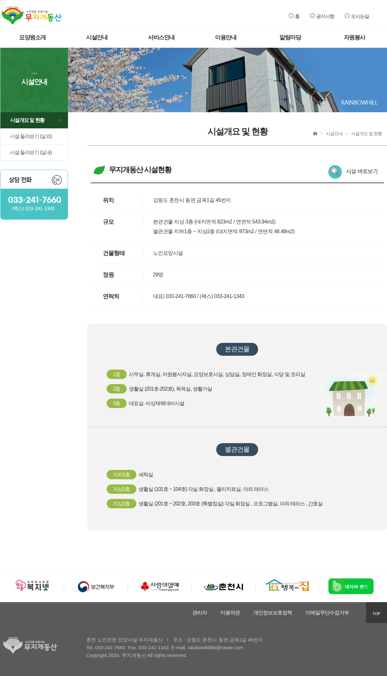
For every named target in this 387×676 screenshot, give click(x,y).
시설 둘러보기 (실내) (31, 152)
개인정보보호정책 (272, 612)
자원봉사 (354, 37)
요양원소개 (32, 37)
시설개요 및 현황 (27, 120)
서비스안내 (161, 37)
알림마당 (290, 37)
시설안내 (96, 37)
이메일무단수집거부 (327, 612)
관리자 (199, 612)
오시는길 (356, 16)
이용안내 (225, 37)
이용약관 (230, 612)
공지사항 (322, 16)
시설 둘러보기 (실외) (31, 136)
